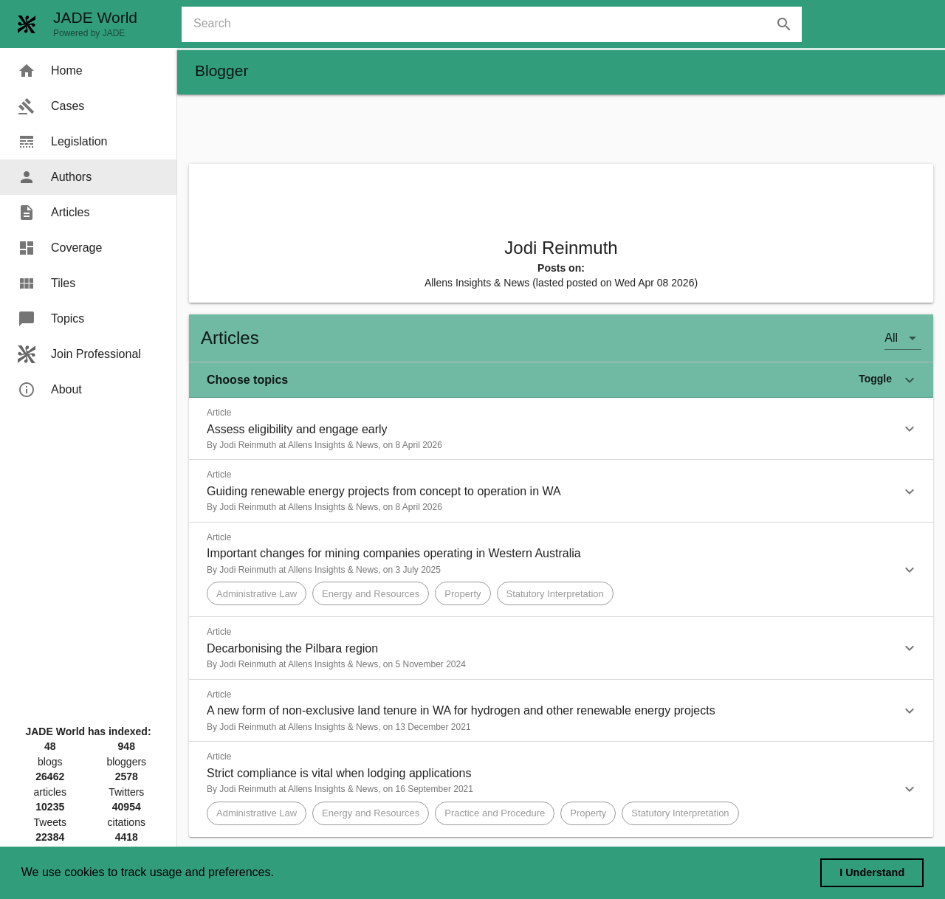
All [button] (891, 337)
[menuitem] (88, 71)
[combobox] (497, 24)
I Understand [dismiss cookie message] (871, 872)
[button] (561, 380)
